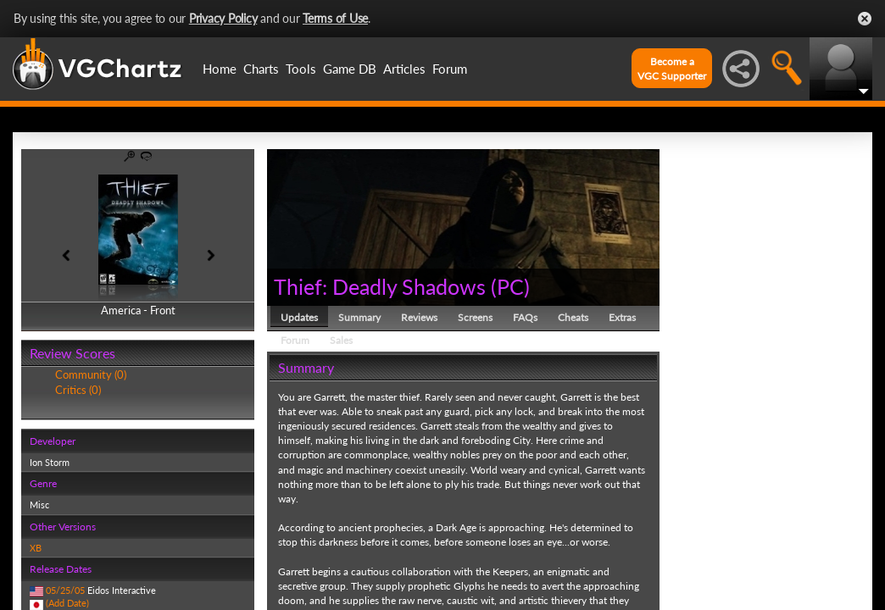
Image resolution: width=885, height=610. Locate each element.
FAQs (525, 317)
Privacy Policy (223, 18)
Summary (359, 317)
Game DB (349, 68)
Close (864, 18)
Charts (261, 68)
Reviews (419, 317)
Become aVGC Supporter (671, 68)
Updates (299, 317)
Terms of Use (335, 18)
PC (510, 286)
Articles (404, 68)
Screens (475, 317)
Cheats (573, 317)
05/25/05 (65, 590)
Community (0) (90, 374)
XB (36, 547)
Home (220, 68)
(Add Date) (67, 602)
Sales (341, 340)
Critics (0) (78, 389)
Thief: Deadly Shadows (380, 286)
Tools (301, 68)
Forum (449, 68)
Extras (622, 317)
